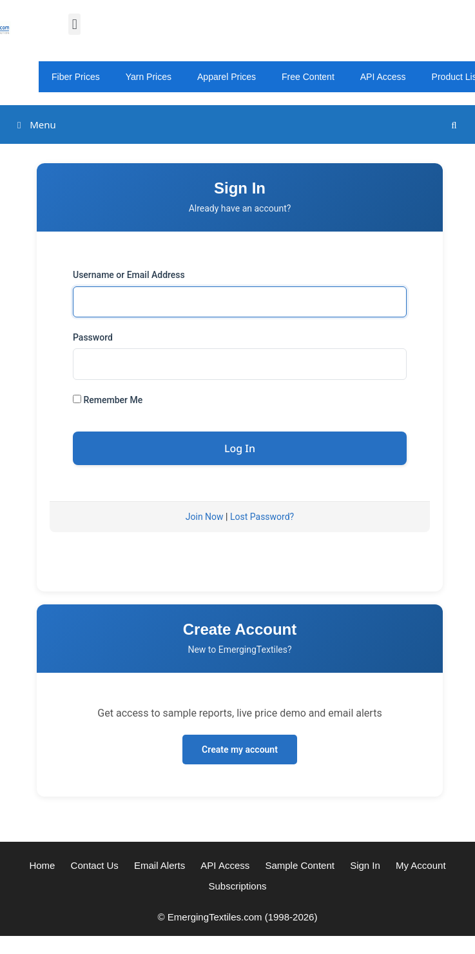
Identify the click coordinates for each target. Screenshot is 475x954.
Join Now (205, 517)
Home (42, 865)
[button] (74, 24)
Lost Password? (262, 517)
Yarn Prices (148, 77)
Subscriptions (237, 885)
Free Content (308, 77)
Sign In (365, 865)
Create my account (240, 749)
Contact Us (95, 865)
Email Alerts (159, 865)
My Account (421, 865)
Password (93, 337)
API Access (383, 77)
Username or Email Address (129, 275)
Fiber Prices (76, 77)
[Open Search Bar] (454, 125)
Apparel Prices (226, 77)
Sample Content (299, 865)
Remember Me (107, 400)
